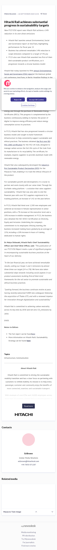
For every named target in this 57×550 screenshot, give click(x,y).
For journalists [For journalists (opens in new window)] (28, 542)
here (33, 334)
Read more (28, 406)
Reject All (17, 100)
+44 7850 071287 (28, 464)
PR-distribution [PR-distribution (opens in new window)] (28, 535)
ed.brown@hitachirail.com (28, 461)
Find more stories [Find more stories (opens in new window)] (28, 546)
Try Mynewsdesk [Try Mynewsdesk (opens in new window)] (28, 539)
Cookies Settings (28, 105)
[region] (28, 94)
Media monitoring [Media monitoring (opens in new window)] (28, 532)
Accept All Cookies (36, 100)
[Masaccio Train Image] (28, 496)
